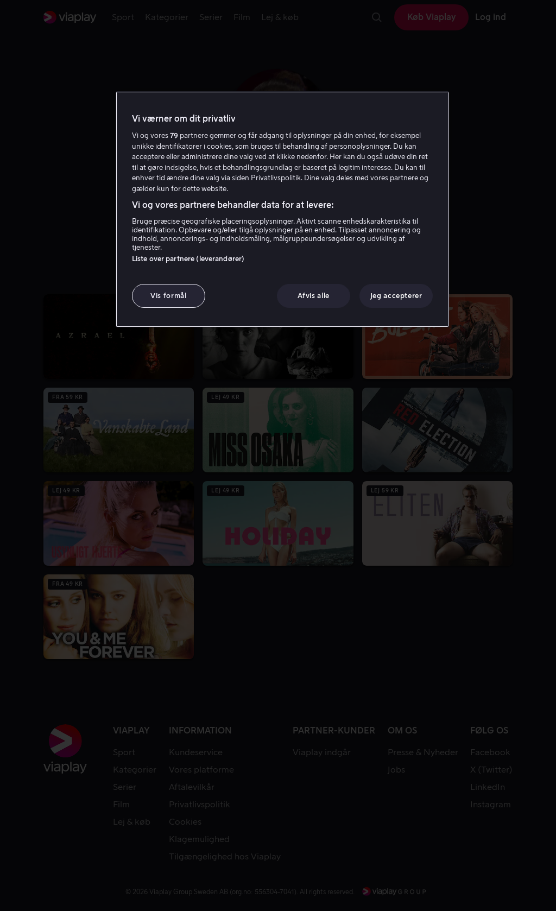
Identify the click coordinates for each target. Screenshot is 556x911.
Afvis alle (314, 295)
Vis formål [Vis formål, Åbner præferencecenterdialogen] (168, 295)
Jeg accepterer (396, 295)
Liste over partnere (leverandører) (188, 258)
